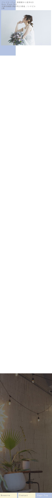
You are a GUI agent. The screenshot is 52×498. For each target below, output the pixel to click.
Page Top (44, 495)
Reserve (9, 495)
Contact (27, 495)
